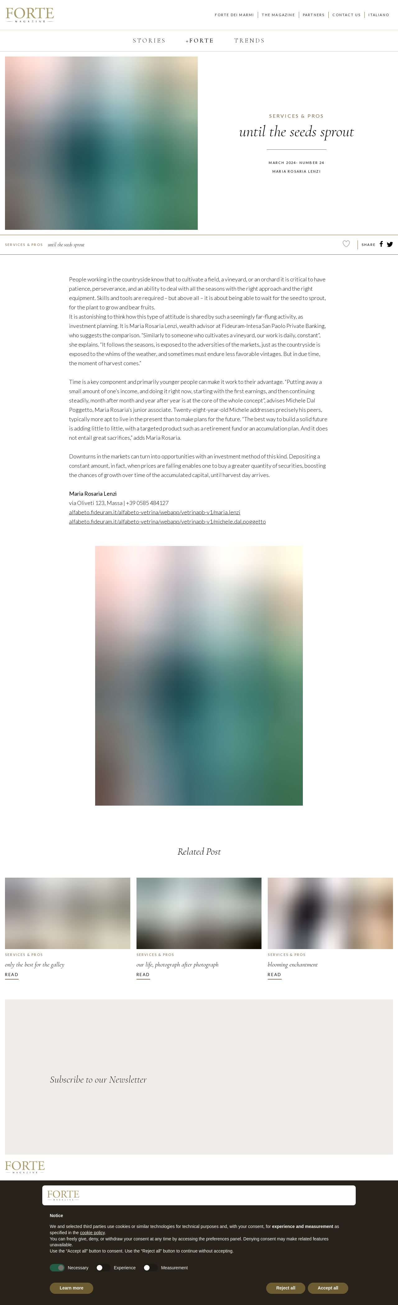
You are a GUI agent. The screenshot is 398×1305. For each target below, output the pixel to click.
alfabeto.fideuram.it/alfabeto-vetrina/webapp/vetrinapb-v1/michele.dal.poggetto (167, 521)
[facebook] (381, 245)
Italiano (378, 15)
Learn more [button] (71, 1287)
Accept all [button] (328, 1287)
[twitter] (390, 245)
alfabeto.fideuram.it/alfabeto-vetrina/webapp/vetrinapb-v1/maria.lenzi (154, 512)
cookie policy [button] (92, 1232)
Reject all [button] (285, 1287)
